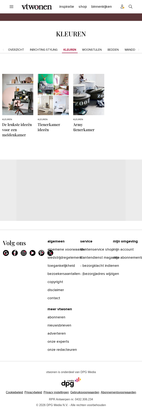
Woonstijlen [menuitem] (92, 49)
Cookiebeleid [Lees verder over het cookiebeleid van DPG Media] (14, 392)
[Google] (6, 253)
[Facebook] (15, 253)
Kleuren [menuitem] (69, 49)
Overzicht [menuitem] (16, 49)
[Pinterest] (41, 253)
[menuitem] (11, 6)
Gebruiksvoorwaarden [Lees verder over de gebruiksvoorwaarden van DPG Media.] (84, 392)
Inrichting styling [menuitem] (44, 49)
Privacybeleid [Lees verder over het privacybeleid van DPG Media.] (33, 392)
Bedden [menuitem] (113, 49)
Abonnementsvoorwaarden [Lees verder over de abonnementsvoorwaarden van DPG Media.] (118, 392)
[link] (62, 249)
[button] (56, 392)
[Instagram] (24, 253)
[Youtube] (33, 253)
